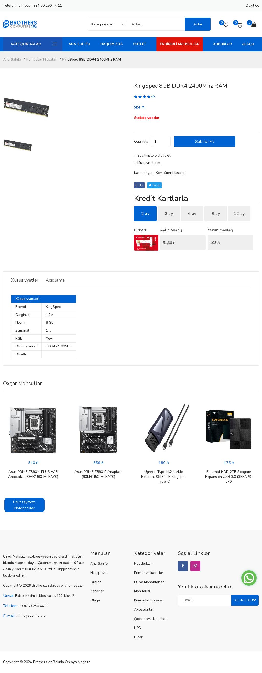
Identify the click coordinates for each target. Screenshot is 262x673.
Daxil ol (252, 5)
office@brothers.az (30, 616)
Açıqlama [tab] (63, 280)
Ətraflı (20, 354)
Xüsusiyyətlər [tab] (27, 280)
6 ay (192, 214)
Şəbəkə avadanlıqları (150, 619)
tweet (157, 185)
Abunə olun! (243, 602)
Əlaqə (248, 44)
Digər (138, 637)
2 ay (145, 214)
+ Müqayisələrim (147, 162)
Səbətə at (215, 142)
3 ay (169, 214)
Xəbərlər (222, 44)
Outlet (139, 44)
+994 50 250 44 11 (46, 5)
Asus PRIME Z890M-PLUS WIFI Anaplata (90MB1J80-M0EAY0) (33, 474)
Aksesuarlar (143, 610)
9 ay (216, 214)
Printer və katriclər (147, 573)
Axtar (197, 24)
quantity (141, 141)
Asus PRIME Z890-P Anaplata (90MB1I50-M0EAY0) (98, 474)
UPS (137, 628)
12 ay (239, 214)
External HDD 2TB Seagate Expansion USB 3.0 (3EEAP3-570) (229, 477)
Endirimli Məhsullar (179, 44)
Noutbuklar (142, 564)
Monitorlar (142, 591)
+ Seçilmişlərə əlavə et (152, 155)
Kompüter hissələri (41, 59)
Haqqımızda (111, 44)
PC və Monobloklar (148, 582)
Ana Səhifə (79, 44)
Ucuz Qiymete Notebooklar (24, 505)
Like (140, 185)
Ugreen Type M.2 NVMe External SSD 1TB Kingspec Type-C (163, 477)
